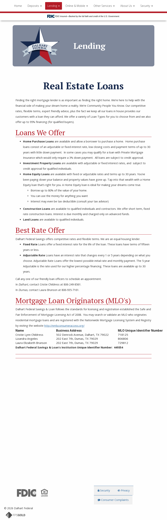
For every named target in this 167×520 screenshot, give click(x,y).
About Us (127, 6)
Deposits (35, 6)
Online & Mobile (76, 6)
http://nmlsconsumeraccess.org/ (64, 325)
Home (18, 6)
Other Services (104, 6)
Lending (53, 6)
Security (146, 6)
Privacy (124, 490)
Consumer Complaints (113, 500)
